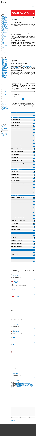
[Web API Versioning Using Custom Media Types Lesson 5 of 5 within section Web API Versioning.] (23, 247)
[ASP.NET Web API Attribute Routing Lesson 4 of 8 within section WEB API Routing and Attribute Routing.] (23, 181)
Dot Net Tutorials (16, 281)
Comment (12, 406)
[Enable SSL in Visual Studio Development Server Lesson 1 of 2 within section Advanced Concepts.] (23, 252)
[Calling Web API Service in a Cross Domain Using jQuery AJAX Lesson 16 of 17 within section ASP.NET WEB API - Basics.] (23, 164)
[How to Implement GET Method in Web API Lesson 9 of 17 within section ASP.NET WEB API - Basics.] (23, 143)
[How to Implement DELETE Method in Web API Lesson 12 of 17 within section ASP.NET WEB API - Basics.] (23, 152)
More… (33, 6)
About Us (5, 425)
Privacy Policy (9, 425)
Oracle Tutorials (23, 431)
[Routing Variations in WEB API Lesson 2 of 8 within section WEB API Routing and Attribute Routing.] (23, 175)
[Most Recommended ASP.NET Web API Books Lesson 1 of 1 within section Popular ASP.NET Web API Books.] (23, 260)
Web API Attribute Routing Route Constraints (4, 73)
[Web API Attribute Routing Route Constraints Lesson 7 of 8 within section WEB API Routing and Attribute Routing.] (23, 189)
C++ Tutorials (9, 431)
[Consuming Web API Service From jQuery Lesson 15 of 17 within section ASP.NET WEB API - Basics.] (23, 161)
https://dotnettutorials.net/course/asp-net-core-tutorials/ (23, 383)
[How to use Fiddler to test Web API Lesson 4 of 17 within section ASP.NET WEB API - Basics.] (23, 129)
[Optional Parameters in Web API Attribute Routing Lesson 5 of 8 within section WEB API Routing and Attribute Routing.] (23, 184)
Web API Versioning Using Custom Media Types (4, 122)
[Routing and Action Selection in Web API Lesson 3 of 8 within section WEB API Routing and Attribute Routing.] (23, 178)
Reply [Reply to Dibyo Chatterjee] (34, 321)
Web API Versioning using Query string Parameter (4, 115)
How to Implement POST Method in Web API (4, 36)
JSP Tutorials (13, 431)
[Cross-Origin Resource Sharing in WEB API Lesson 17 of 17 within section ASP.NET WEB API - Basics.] (23, 166)
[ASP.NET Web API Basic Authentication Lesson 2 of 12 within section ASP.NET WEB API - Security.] (23, 201)
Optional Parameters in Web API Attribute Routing (5, 68)
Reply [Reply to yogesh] (34, 342)
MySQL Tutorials (18, 431)
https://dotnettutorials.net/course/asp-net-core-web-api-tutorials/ (25, 385)
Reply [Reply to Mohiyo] (34, 294)
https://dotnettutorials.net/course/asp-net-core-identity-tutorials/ (25, 386)
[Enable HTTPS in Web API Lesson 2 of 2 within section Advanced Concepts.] (23, 255)
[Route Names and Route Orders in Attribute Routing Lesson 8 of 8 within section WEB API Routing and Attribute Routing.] (23, 192)
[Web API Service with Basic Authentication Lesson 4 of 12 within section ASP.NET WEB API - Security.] (23, 206)
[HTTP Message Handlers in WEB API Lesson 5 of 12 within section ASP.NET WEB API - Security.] (23, 209)
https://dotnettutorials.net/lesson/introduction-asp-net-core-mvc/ (24, 384)
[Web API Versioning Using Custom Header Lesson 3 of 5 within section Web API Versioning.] (23, 241)
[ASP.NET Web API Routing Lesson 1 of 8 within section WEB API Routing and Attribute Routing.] (23, 172)
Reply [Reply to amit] (34, 335)
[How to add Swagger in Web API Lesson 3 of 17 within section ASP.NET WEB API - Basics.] (23, 126)
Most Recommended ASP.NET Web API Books (4, 134)
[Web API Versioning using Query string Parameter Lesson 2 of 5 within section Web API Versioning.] (23, 238)
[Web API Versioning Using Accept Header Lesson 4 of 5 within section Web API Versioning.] (23, 244)
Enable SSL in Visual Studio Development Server (4, 126)
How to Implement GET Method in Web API (4, 33)
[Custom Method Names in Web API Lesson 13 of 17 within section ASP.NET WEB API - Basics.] (23, 155)
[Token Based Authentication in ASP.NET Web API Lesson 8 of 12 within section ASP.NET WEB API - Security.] (23, 218)
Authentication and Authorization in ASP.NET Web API (4, 82)
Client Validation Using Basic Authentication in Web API (5, 102)
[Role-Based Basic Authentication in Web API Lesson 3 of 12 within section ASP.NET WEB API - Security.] (23, 203)
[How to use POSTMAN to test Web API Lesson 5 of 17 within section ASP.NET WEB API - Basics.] (23, 131)
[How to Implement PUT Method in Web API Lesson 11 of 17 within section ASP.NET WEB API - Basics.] (23, 149)
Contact (12, 425)
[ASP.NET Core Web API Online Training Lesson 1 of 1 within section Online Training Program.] (23, 114)
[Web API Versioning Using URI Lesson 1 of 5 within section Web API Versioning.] (23, 235)
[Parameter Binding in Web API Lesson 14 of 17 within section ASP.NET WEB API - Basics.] (23, 158)
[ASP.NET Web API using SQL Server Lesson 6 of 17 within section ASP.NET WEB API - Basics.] (23, 134)
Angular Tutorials (21, 425)
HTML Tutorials (18, 432)
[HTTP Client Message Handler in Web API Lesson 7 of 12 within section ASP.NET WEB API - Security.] (23, 215)
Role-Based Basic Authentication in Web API (5, 87)
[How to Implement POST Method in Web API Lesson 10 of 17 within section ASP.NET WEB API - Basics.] (23, 146)
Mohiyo (15, 289)
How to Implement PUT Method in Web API (4, 39)
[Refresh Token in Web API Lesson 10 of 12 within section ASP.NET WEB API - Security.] (23, 224)
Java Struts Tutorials (4, 431)
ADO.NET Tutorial (16, 425)
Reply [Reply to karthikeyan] (34, 370)
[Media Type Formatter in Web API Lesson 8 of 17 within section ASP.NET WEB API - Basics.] (23, 140)
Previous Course (14, 266)
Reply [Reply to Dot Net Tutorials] (34, 287)
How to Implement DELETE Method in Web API (4, 42)
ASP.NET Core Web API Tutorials (30, 431)
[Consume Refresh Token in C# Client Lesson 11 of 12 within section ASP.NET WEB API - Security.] (23, 227)
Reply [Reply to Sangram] (34, 377)
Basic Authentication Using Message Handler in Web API (4, 94)
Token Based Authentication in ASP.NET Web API (4, 99)
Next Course (32, 266)
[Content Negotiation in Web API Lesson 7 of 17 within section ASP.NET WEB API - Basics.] (23, 137)
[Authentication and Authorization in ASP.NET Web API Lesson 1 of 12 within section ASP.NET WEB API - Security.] (23, 198)
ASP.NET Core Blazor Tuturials (28, 425)
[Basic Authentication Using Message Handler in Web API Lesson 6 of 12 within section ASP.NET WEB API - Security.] (23, 212)
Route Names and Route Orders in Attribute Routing (4, 76)
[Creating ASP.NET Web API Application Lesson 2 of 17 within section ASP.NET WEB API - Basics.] (23, 123)
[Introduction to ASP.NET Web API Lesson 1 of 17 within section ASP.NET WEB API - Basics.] (23, 120)
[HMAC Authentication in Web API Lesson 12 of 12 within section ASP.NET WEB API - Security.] (23, 230)
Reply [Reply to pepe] (34, 279)
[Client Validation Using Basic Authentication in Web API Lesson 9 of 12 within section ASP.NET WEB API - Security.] (23, 221)
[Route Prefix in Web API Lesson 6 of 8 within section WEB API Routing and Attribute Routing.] (23, 186)
